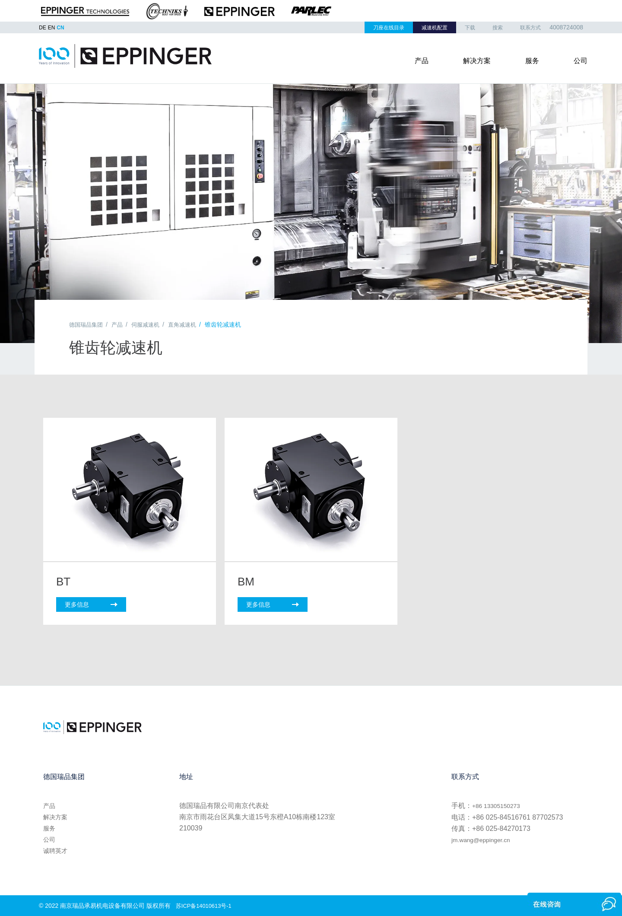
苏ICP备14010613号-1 (206, 904)
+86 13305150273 (500, 804)
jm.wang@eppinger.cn (485, 838)
